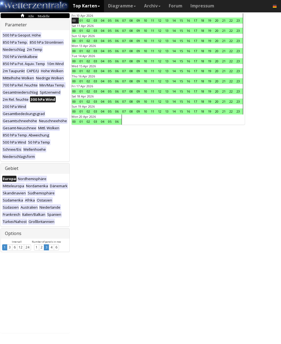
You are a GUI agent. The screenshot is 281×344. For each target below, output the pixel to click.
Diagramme (122, 6)
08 (131, 20)
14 (174, 20)
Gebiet (11, 168)
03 (95, 20)
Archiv (152, 6)
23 (238, 20)
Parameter (16, 25)
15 (181, 20)
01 (81, 20)
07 (124, 20)
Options (13, 233)
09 (138, 20)
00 (74, 20)
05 (109, 20)
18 (202, 20)
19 (209, 20)
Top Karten (86, 6)
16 (188, 20)
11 (152, 20)
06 (117, 20)
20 (216, 20)
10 (145, 20)
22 (231, 20)
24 (27, 247)
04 (102, 20)
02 (88, 20)
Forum (175, 6)
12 (21, 247)
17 (195, 20)
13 (166, 20)
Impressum (202, 6)
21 (224, 20)
